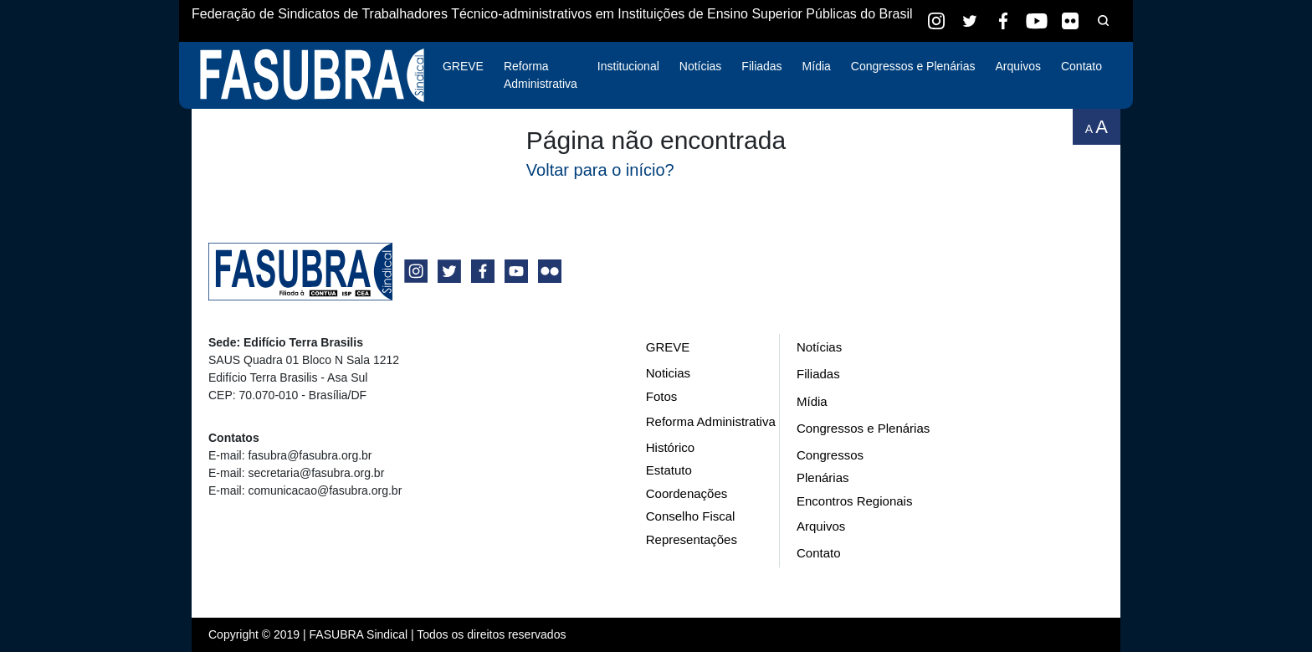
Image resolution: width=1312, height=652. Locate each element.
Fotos (662, 396)
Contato (1081, 66)
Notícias (700, 66)
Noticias (668, 373)
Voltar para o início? (600, 170)
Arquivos (1017, 66)
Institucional (628, 66)
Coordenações (687, 493)
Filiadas (761, 66)
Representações (691, 539)
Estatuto (669, 470)
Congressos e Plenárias (913, 66)
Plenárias (823, 477)
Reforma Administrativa (540, 74)
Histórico (670, 447)
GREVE (463, 66)
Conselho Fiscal (690, 516)
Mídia (816, 66)
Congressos (830, 455)
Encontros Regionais (854, 501)
